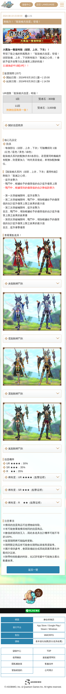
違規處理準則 (49, 657)
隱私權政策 (17, 664)
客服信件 (49, 664)
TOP (49, 651)
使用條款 (17, 657)
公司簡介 (49, 670)
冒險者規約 (17, 670)
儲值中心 (26, 4)
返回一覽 (33, 569)
